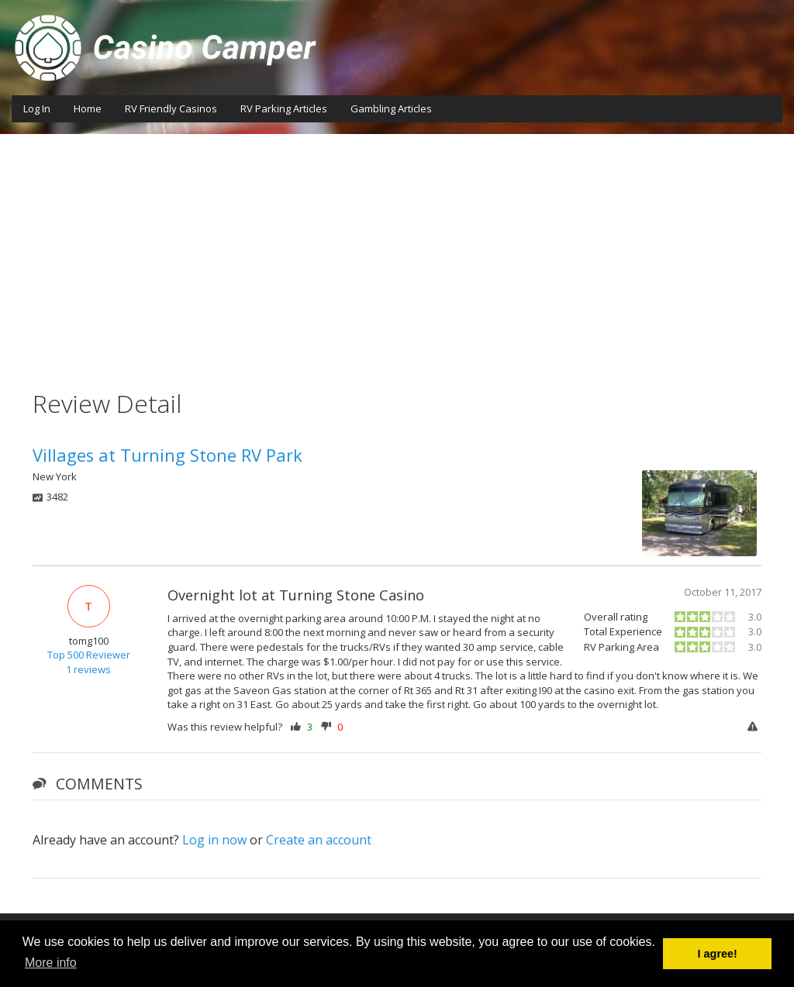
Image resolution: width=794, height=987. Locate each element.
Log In (36, 108)
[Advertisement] (397, 250)
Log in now (214, 839)
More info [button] (51, 962)
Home (88, 108)
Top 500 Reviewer (88, 655)
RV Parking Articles (283, 108)
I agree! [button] (717, 953)
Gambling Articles (391, 108)
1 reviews (88, 669)
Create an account (318, 839)
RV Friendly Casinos (171, 108)
